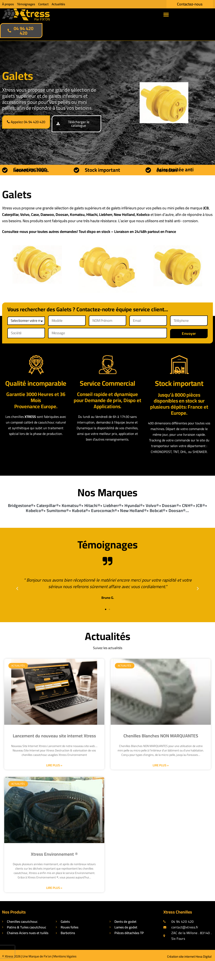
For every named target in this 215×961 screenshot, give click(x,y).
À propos (8, 4)
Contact (43, 4)
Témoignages (26, 4)
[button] (166, 14)
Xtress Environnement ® (54, 852)
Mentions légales (64, 954)
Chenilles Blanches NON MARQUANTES (160, 734)
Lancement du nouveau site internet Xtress (54, 734)
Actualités (58, 4)
